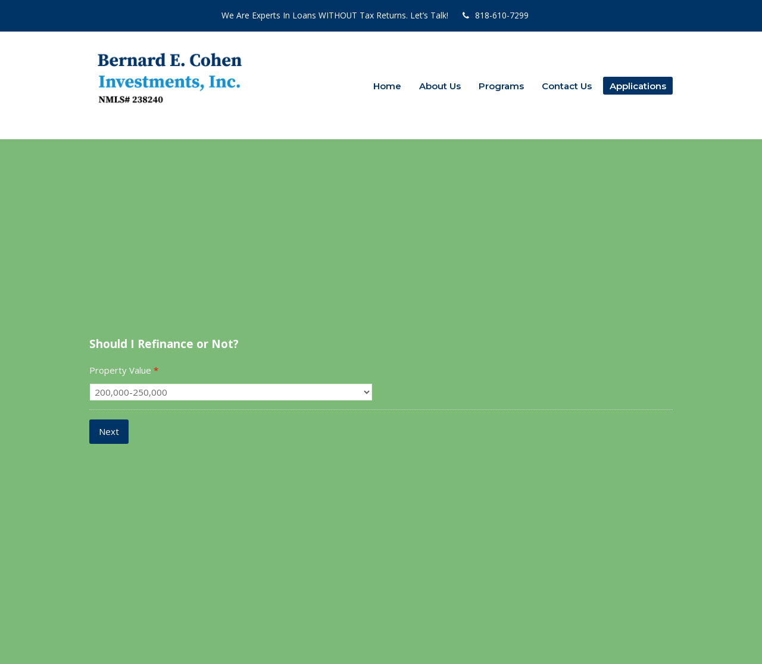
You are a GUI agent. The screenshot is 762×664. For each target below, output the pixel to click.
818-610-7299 (502, 15)
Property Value (123, 370)
